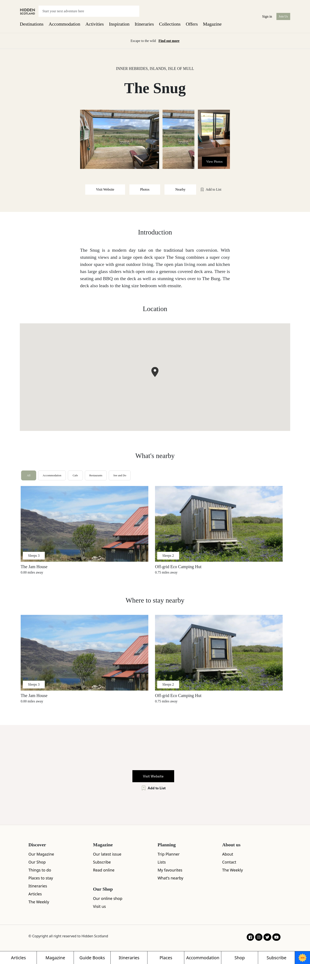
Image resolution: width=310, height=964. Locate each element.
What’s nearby (170, 878)
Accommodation (64, 24)
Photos (145, 189)
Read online (104, 870)
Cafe (75, 475)
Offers (192, 24)
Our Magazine (41, 854)
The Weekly (38, 901)
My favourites (170, 870)
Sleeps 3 (34, 555)
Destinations (31, 24)
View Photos (214, 161)
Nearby (180, 189)
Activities (94, 24)
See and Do (119, 475)
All (29, 475)
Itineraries (144, 24)
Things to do (39, 870)
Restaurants (95, 475)
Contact (229, 862)
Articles (35, 893)
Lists (162, 862)
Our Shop (37, 862)
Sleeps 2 (168, 555)
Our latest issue (107, 854)
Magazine (212, 24)
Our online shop (107, 898)
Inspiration (119, 24)
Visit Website (105, 189)
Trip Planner (169, 854)
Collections (170, 24)
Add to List (210, 189)
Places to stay (40, 878)
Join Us (283, 16)
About (227, 854)
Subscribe (102, 862)
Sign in (267, 16)
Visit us (99, 906)
